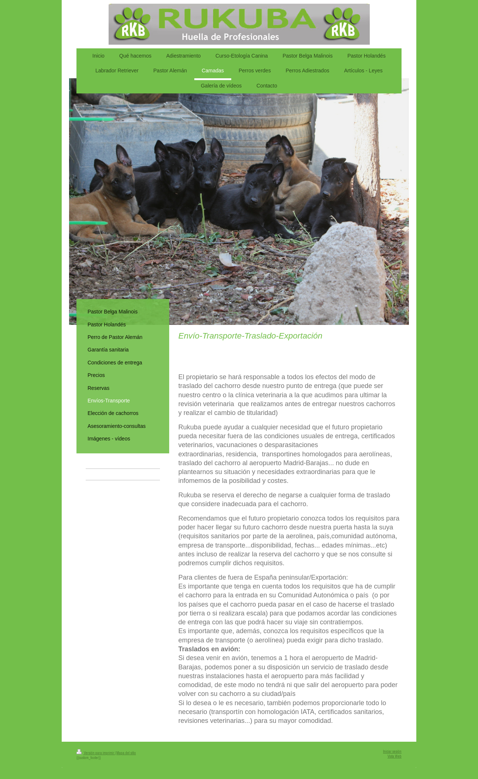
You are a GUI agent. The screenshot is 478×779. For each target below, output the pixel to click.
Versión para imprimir (95, 753)
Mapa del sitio (126, 753)
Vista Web (394, 756)
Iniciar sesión (392, 751)
